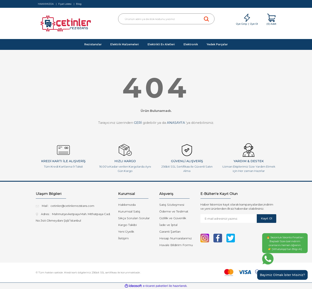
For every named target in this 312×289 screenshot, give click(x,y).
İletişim (123, 238)
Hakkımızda (127, 205)
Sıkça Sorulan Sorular (134, 218)
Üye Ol (254, 23)
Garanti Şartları (169, 231)
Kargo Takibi (127, 225)
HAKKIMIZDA (46, 3)
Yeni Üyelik (126, 231)
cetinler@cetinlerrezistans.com (72, 205)
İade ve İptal (168, 225)
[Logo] (66, 24)
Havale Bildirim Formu (176, 245)
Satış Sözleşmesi (171, 205)
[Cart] (271, 19)
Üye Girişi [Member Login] (241, 23)
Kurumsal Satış (129, 211)
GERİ (138, 123)
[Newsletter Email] (228, 218)
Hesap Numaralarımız (175, 238)
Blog (78, 3)
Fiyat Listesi (65, 3)
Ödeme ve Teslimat (173, 211)
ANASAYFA (176, 123)
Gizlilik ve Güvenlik (172, 218)
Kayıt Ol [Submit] (266, 218)
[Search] (166, 18)
